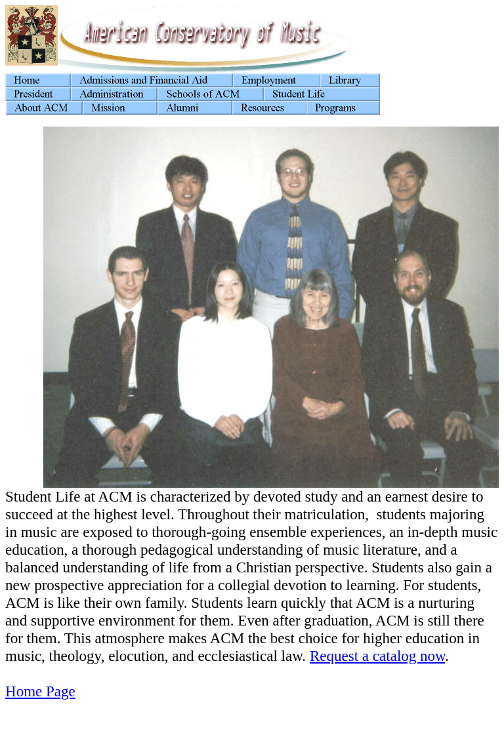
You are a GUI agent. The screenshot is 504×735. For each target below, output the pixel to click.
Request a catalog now (377, 655)
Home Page (40, 691)
